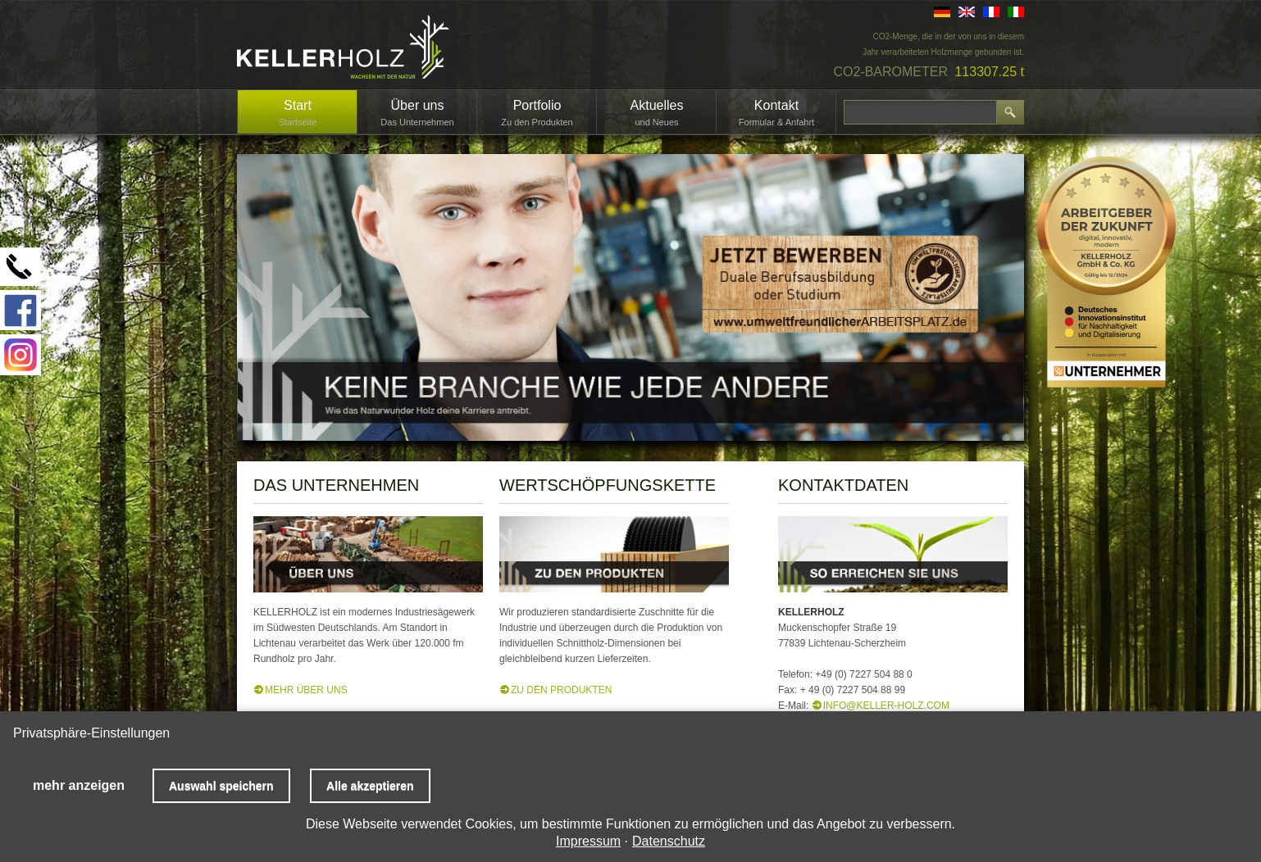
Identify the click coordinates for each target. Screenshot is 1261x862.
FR (991, 12)
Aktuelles (657, 105)
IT (1016, 12)
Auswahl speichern (221, 785)
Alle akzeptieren (370, 785)
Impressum (588, 841)
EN (966, 12)
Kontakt (776, 105)
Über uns (417, 105)
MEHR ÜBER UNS (306, 690)
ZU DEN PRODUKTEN (561, 690)
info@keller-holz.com (886, 705)
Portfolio (537, 105)
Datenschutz (668, 841)
